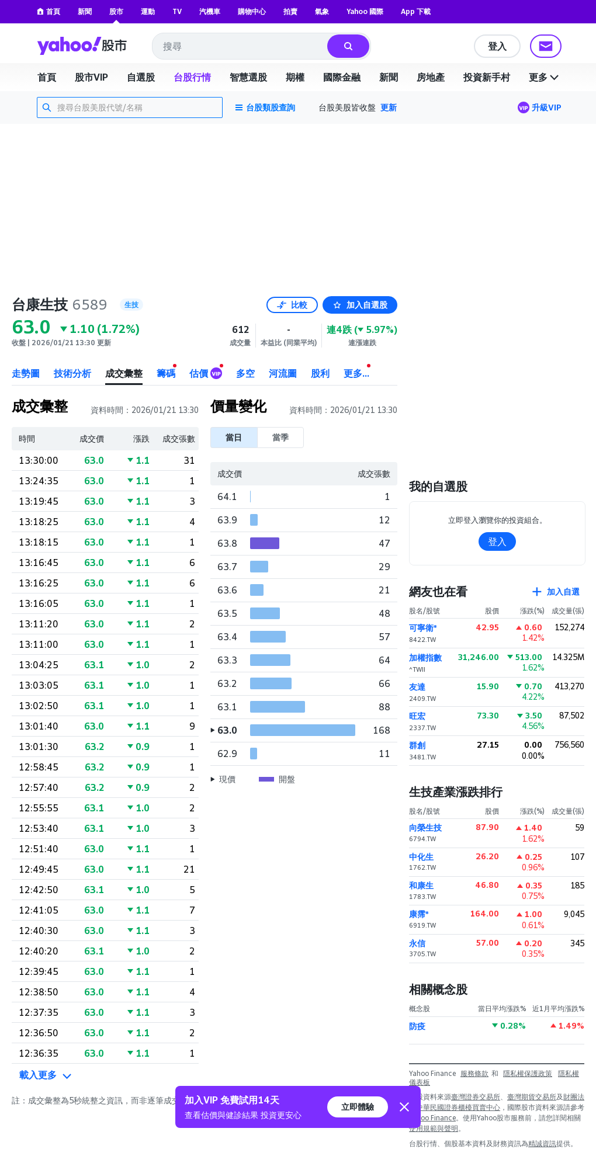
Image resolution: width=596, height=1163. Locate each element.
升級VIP (547, 107)
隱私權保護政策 (527, 1073)
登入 (497, 46)
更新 (388, 107)
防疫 (417, 1026)
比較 (292, 305)
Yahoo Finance (432, 1117)
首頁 (48, 11)
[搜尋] (348, 46)
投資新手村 (486, 77)
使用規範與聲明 (433, 1128)
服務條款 (474, 1073)
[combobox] (240, 46)
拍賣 (290, 11)
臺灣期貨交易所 (531, 1096)
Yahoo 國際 (364, 11)
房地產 (431, 77)
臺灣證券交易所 (475, 1096)
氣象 (322, 11)
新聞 (85, 11)
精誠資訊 (542, 1143)
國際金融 (342, 77)
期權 (295, 77)
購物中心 (252, 11)
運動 (148, 11)
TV (177, 11)
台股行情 (192, 77)
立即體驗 (357, 1107)
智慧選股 (248, 77)
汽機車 (209, 11)
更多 (545, 77)
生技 (131, 304)
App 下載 (416, 11)
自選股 (141, 77)
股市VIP (91, 77)
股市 (116, 11)
